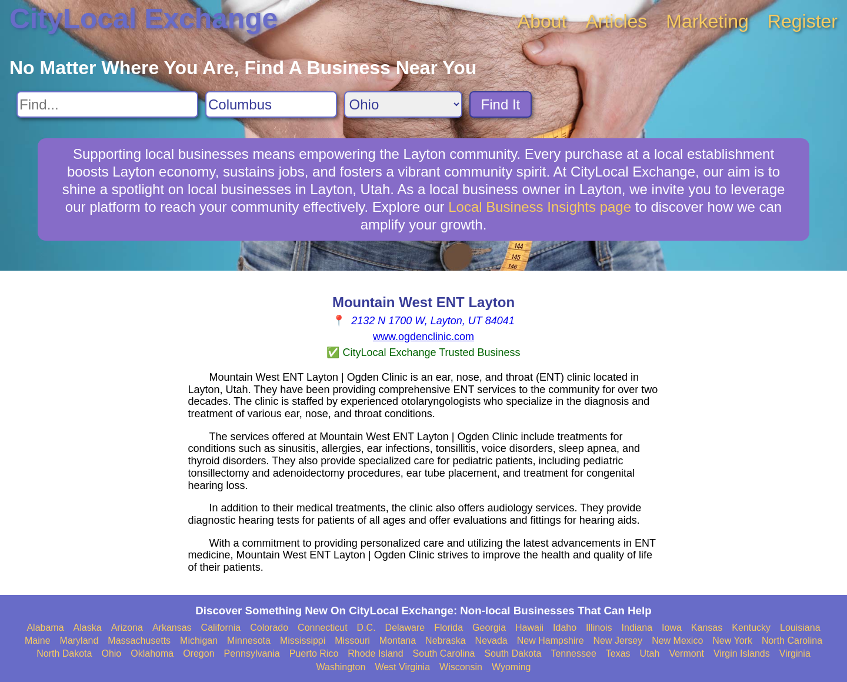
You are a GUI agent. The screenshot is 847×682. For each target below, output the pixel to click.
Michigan (199, 641)
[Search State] (403, 104)
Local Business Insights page (539, 207)
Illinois (599, 628)
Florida (448, 628)
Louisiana (800, 628)
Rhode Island (375, 653)
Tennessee (573, 653)
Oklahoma (152, 653)
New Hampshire (550, 641)
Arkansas (172, 628)
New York (732, 641)
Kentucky (751, 628)
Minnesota (249, 641)
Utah (650, 653)
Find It (501, 104)
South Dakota (512, 653)
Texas (618, 653)
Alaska (88, 628)
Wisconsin (460, 667)
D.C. (366, 628)
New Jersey (618, 641)
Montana (397, 641)
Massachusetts (139, 641)
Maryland (79, 641)
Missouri (352, 641)
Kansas (706, 628)
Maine (38, 641)
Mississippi (302, 641)
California (221, 628)
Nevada (491, 641)
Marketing (707, 21)
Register (803, 21)
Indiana (637, 628)
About (542, 21)
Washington (340, 667)
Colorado (269, 628)
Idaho (564, 628)
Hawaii (529, 628)
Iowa (672, 628)
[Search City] (271, 104)
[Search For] (107, 104)
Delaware (405, 628)
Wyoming (511, 667)
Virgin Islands (741, 653)
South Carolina (444, 653)
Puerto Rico (314, 653)
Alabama (45, 628)
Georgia (489, 628)
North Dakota (64, 653)
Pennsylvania (252, 653)
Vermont (686, 653)
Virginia (795, 653)
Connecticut (323, 628)
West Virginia (402, 667)
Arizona (127, 628)
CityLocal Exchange (143, 18)
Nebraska (445, 641)
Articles (616, 21)
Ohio (111, 653)
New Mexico (677, 641)
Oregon (198, 653)
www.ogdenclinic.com (423, 336)
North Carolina (792, 641)
